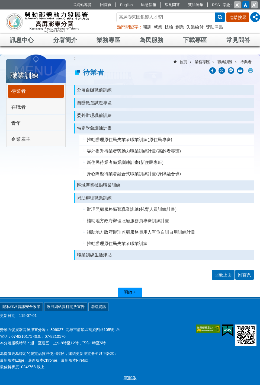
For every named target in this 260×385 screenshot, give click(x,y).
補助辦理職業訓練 (94, 198)
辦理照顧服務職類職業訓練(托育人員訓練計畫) (131, 209)
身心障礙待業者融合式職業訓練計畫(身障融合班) (134, 173)
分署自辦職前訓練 (94, 90)
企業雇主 (21, 139)
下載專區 (195, 40)
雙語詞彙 (195, 4)
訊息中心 (22, 40)
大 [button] (254, 4)
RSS (216, 5)
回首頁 (105, 4)
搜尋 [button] (220, 17)
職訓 (147, 27)
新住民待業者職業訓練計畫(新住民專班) (125, 162)
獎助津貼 (214, 27)
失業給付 (195, 27)
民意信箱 (148, 4)
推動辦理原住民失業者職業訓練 (117, 243)
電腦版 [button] (130, 378)
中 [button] (245, 4)
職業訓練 (24, 75)
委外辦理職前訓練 (94, 115)
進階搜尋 (237, 17)
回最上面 (223, 274)
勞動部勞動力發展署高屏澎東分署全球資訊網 (47, 21)
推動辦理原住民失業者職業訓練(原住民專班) (129, 139)
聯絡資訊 (98, 306)
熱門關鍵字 (128, 27)
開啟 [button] (128, 292)
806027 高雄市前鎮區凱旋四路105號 (85, 329)
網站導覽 (84, 4)
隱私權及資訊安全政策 (21, 306)
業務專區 (108, 40)
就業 (158, 27)
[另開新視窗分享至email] (240, 70)
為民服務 (151, 40)
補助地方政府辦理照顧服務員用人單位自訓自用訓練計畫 (141, 232)
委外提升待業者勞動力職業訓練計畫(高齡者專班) (134, 151)
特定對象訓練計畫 (94, 128)
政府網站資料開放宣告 (66, 306)
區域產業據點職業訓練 (98, 185)
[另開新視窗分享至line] (231, 70)
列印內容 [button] (250, 70)
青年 (16, 123)
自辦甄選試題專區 (94, 102)
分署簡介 (65, 40)
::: (74, 4)
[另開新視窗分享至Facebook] (212, 70)
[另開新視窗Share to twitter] (222, 70)
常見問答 (172, 4)
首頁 (183, 62)
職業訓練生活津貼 (94, 255)
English (126, 5)
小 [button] (237, 4)
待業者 (18, 91)
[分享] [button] (255, 17)
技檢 (169, 27)
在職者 (18, 107)
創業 (179, 27)
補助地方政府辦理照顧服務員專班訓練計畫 (128, 220)
